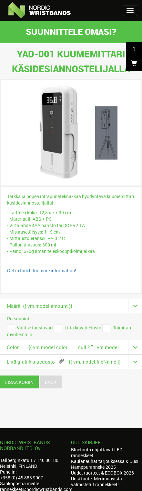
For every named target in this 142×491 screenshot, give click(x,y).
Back (50, 382)
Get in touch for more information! (41, 270)
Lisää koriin (19, 382)
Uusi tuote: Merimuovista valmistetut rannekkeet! (96, 481)
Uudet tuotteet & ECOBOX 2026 (102, 473)
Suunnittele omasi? (71, 31)
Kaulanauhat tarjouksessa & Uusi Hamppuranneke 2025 (104, 464)
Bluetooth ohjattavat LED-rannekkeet (97, 452)
